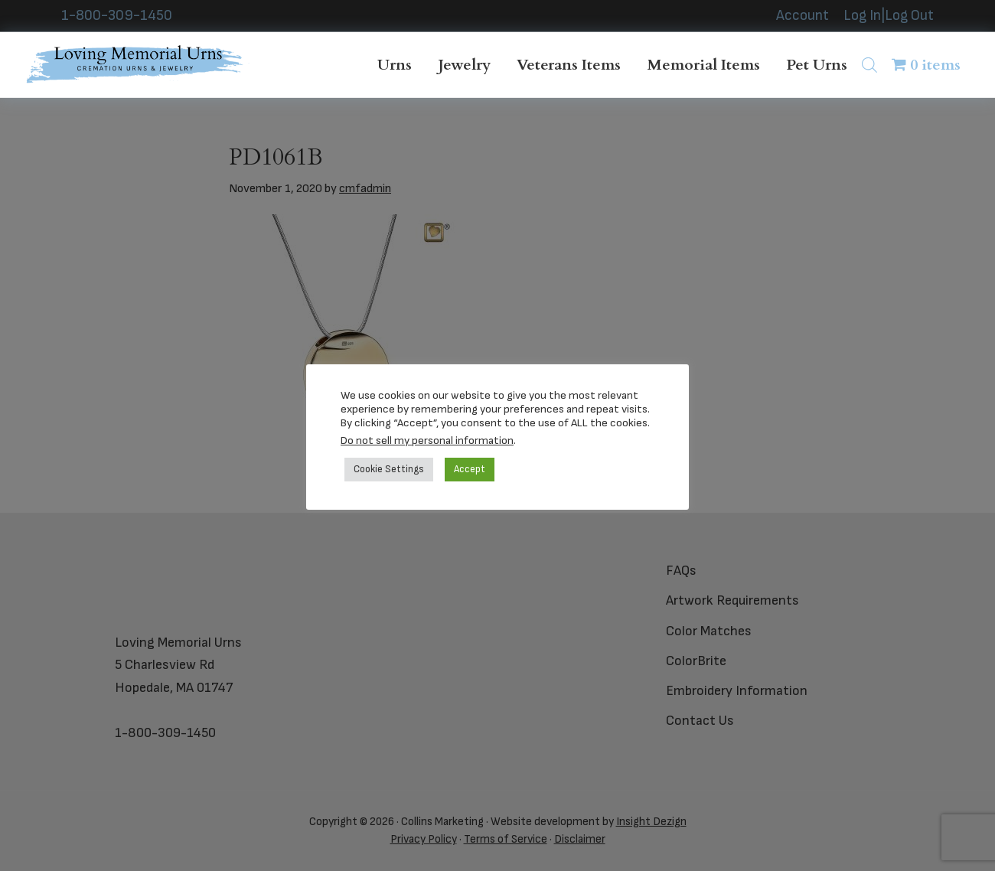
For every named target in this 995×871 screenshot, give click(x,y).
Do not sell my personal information (427, 440)
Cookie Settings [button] (389, 469)
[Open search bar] (869, 64)
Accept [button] (469, 469)
